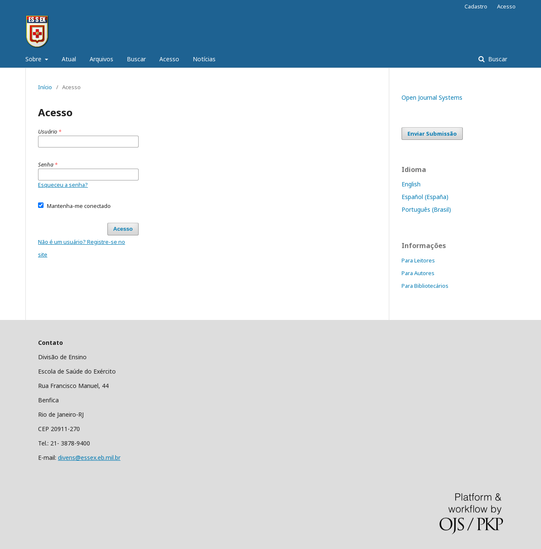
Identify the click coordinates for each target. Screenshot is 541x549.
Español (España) (425, 197)
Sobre (34, 59)
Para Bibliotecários (425, 286)
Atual (69, 59)
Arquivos (101, 59)
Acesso (169, 59)
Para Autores (418, 273)
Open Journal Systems (432, 97)
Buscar (136, 59)
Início (45, 87)
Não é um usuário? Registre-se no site (81, 248)
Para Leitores (418, 260)
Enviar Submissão (432, 133)
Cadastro (475, 6)
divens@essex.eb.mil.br (89, 457)
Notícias (204, 59)
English (411, 184)
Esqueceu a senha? (63, 184)
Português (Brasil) (426, 209)
